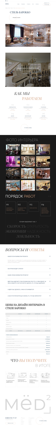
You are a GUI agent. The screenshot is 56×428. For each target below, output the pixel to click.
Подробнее (28, 71)
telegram (30, 422)
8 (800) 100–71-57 (10, 418)
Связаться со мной (10, 423)
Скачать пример (12, 110)
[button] (27, 44)
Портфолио (22, 421)
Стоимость (22, 422)
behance (30, 421)
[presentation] (8, 35)
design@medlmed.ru (9, 419)
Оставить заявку (46, 4)
